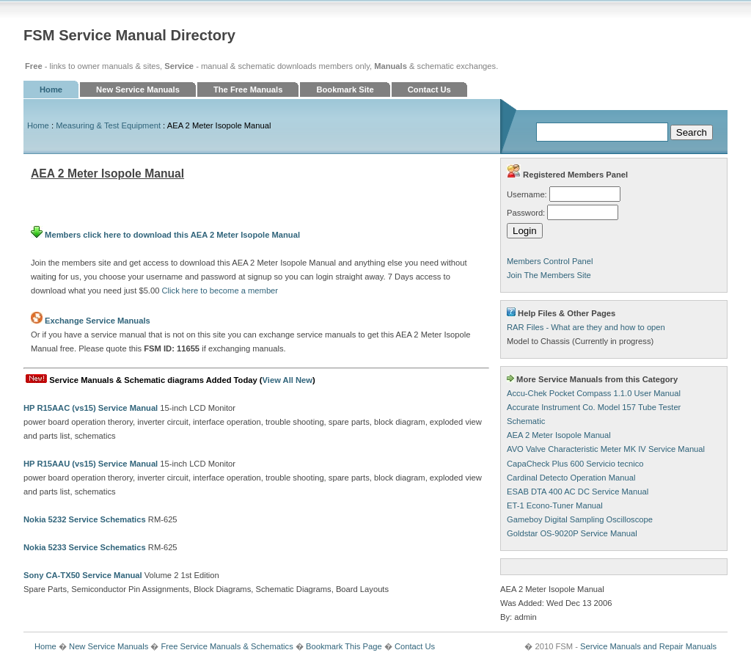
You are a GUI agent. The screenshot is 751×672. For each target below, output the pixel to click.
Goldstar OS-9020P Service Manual (572, 533)
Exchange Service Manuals (97, 320)
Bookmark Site (344, 89)
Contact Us (429, 89)
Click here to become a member (220, 290)
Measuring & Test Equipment (108, 125)
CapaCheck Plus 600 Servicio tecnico (575, 463)
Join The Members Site (549, 275)
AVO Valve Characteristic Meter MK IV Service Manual (606, 449)
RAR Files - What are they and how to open (586, 327)
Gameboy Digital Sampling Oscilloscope (580, 519)
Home (51, 89)
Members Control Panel (550, 261)
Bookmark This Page (344, 646)
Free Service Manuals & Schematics (227, 646)
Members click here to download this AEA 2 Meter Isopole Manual (165, 234)
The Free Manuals (248, 89)
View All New (287, 380)
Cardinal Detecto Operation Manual (571, 477)
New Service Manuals (138, 89)
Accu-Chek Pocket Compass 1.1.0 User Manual (594, 393)
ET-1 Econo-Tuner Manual (555, 505)
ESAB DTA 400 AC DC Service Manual (577, 491)
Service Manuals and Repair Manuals (648, 646)
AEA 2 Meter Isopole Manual (559, 435)
